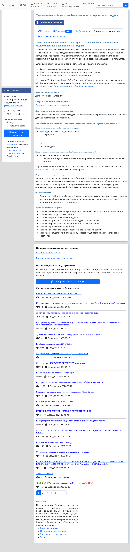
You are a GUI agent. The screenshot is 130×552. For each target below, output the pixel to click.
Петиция (43, 31)
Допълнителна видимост (51, 36)
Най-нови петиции (52, 5)
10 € (18, 110)
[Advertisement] (16, 48)
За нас (43, 537)
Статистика (83, 31)
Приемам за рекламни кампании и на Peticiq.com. (17, 149)
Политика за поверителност (108, 31)
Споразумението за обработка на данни (74, 86)
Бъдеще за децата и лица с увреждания (55, 258)
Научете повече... (13, 105)
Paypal (13, 122)
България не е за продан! (48, 252)
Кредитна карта (17, 125)
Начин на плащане (13, 119)
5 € (8, 110)
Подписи (62, 31)
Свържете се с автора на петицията (52, 105)
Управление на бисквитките (54, 534)
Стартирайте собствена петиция (68, 281)
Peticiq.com (9, 5)
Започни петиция (37, 5)
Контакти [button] (87, 3)
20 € (9, 114)
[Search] (109, 5)
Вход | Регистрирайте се (70, 5)
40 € (18, 114)
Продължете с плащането (16, 133)
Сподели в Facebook (49, 22)
